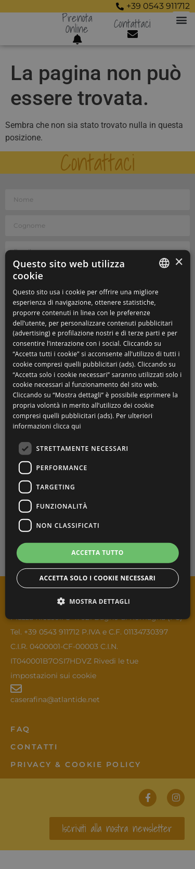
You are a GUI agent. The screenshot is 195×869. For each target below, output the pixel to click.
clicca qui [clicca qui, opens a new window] (67, 425)
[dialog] (97, 434)
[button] (98, 601)
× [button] (179, 262)
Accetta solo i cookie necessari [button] (97, 578)
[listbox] (164, 262)
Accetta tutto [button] (97, 552)
